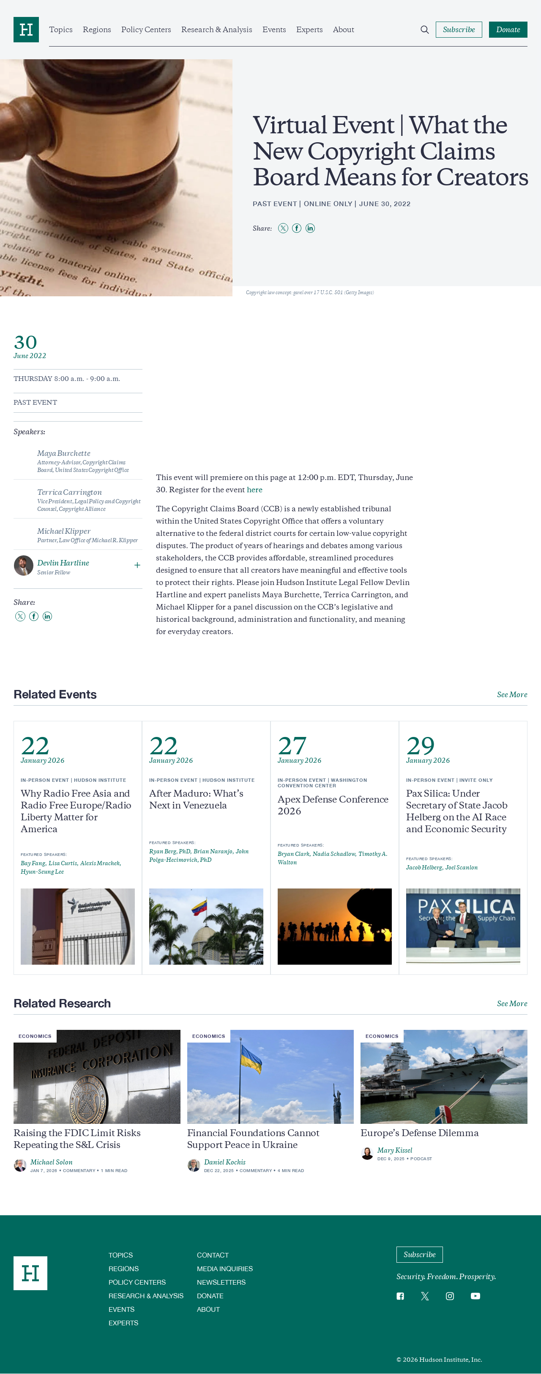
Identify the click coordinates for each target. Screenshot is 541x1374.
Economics (35, 1036)
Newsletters (221, 1282)
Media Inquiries (225, 1268)
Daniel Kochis (225, 1162)
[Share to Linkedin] (310, 228)
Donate (210, 1295)
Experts (309, 29)
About (343, 29)
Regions (97, 29)
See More (512, 694)
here (254, 490)
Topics (61, 29)
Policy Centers (146, 29)
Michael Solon (51, 1162)
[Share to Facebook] (297, 228)
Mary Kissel (395, 1150)
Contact (213, 1255)
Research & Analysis (216, 29)
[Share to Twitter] (283, 228)
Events (274, 29)
